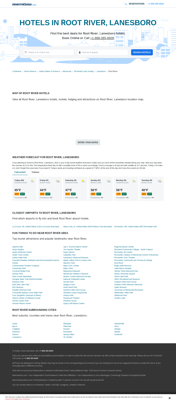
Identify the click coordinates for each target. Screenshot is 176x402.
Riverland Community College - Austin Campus (133, 249)
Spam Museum (120, 287)
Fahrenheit (20, 172)
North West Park (70, 287)
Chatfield (16, 329)
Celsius (35, 172)
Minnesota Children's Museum (75, 274)
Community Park (19, 268)
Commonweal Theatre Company (25, 265)
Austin (14, 323)
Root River (118, 263)
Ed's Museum (17, 287)
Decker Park (17, 274)
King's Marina (68, 252)
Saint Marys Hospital (122, 268)
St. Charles (67, 337)
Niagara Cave (69, 284)
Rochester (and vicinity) (84, 71)
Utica (116, 326)
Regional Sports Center (124, 247)
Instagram (64, 384)
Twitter (48, 384)
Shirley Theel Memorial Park (126, 271)
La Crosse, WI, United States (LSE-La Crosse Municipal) (35, 226)
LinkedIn (72, 384)
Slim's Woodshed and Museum (127, 279)
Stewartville (119, 323)
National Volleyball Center (74, 279)
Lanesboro (101, 71)
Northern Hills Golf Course (74, 290)
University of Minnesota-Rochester (128, 290)
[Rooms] (102, 52)
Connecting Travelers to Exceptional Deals (128, 375)
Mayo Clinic (68, 268)
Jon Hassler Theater (72, 249)
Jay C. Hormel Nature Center (75, 247)
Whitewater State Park (123, 292)
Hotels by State (55, 380)
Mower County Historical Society (77, 276)
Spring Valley (68, 334)
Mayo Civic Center (71, 265)
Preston (66, 329)
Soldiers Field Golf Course (125, 282)
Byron (14, 326)
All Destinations (40, 380)
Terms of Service (24, 399)
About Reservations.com (22, 380)
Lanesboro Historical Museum (75, 257)
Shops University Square (124, 274)
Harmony (16, 332)
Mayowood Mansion (71, 271)
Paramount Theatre (71, 298)
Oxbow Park (68, 295)
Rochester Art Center (123, 252)
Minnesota (67, 71)
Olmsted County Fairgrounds (75, 292)
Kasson (15, 334)
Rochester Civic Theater (124, 257)
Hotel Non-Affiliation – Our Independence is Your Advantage (84, 375)
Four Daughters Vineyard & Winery (26, 295)
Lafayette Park (69, 255)
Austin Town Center (20, 255)
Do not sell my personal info (92, 380)
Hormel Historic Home (21, 303)
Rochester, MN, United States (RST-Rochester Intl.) (135, 226)
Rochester (67, 332)
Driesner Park (18, 282)
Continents (16, 71)
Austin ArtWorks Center (22, 252)
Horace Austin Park (20, 301)
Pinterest (81, 384)
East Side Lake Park (20, 284)
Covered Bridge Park (21, 271)
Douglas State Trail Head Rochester (27, 279)
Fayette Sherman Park (21, 290)
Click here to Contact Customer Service (105, 370)
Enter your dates (88, 142)
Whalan (117, 329)
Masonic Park (69, 263)
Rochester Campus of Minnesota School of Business (136, 255)
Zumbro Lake (119, 298)
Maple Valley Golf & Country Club (77, 260)
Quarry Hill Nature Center (74, 303)
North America (30, 71)
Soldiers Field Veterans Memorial (128, 284)
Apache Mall (17, 247)
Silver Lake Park (121, 276)
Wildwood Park (120, 295)
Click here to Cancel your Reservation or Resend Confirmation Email (40, 370)
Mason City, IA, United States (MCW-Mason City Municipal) (87, 226)
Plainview (67, 326)
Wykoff (117, 332)
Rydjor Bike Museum (122, 265)
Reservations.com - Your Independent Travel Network (34, 375)
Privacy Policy (10, 399)
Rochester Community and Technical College (133, 260)
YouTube (55, 384)
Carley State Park (19, 257)
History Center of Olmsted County (26, 298)
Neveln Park (68, 282)
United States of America (49, 71)
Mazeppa (67, 323)
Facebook (40, 384)
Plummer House (70, 301)
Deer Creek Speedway (22, 276)
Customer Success (71, 380)
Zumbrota (118, 334)
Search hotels (142, 52)
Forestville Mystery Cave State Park (27, 292)
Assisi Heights (18, 249)
